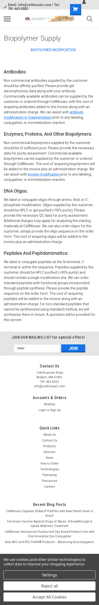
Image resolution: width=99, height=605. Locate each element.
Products (49, 446)
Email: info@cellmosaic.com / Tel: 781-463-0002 (32, 7)
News (50, 458)
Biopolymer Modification (53, 50)
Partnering (49, 475)
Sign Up (55, 410)
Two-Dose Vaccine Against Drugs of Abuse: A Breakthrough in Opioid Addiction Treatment (49, 524)
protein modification (44, 174)
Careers (49, 486)
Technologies (49, 469)
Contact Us (49, 440)
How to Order (49, 463)
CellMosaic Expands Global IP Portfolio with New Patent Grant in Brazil (49, 513)
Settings (49, 575)
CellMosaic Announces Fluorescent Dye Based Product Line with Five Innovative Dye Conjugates (49, 534)
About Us (49, 434)
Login (42, 410)
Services (50, 452)
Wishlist (49, 404)
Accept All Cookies (49, 597)
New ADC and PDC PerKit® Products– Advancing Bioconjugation (49, 542)
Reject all (49, 586)
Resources (49, 481)
